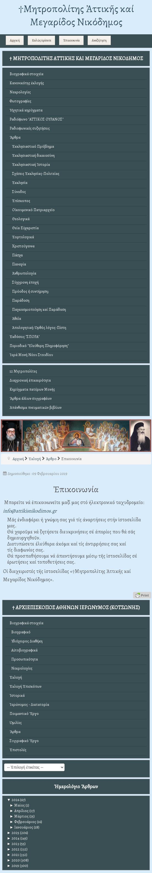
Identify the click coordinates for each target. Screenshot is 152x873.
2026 (13, 799)
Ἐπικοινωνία (71, 40)
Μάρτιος (19, 816)
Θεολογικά (20, 219)
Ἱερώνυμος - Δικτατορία (29, 704)
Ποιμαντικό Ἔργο (24, 713)
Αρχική (15, 40)
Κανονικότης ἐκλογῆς (27, 83)
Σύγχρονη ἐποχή (24, 282)
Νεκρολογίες (20, 92)
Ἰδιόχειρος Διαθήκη (26, 641)
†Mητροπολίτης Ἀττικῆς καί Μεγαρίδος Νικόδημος (76, 15)
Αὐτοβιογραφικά (24, 650)
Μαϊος (17, 805)
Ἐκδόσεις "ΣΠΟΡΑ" (25, 336)
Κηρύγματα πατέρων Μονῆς (32, 389)
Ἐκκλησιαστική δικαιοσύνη (32, 155)
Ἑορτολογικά (22, 237)
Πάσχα (16, 255)
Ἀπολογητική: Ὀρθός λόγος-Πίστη (38, 327)
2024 (13, 838)
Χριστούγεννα (22, 246)
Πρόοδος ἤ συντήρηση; (29, 291)
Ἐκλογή (16, 677)
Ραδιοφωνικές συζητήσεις (30, 128)
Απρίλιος (19, 810)
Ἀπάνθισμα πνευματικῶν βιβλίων (36, 407)
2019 (13, 865)
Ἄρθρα (15, 137)
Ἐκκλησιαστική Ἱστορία (30, 164)
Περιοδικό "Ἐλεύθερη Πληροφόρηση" (39, 345)
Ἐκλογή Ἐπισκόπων (26, 686)
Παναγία (18, 264)
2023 (13, 843)
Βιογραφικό (20, 632)
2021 (13, 854)
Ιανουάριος (21, 827)
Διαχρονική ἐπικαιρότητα (30, 380)
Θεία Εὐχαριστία (24, 228)
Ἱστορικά (17, 695)
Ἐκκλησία (18, 182)
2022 (13, 849)
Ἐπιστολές (18, 749)
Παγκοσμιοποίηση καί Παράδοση (38, 309)
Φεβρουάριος (23, 821)
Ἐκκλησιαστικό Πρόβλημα (32, 146)
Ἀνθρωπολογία (23, 273)
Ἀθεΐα (15, 318)
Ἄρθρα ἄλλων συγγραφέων (31, 398)
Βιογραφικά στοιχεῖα (26, 74)
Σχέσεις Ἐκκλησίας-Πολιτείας (34, 173)
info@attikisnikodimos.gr (30, 510)
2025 (13, 832)
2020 (13, 860)
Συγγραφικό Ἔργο (24, 740)
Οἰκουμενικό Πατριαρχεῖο (32, 209)
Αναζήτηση (99, 40)
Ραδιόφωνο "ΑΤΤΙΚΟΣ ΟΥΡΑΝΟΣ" (36, 119)
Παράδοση (19, 300)
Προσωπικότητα (24, 659)
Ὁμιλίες (16, 722)
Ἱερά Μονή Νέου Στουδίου (31, 354)
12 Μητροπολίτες (23, 371)
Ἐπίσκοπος (20, 200)
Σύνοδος (18, 191)
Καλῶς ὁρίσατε (41, 40)
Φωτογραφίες (20, 101)
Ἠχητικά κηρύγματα (26, 110)
